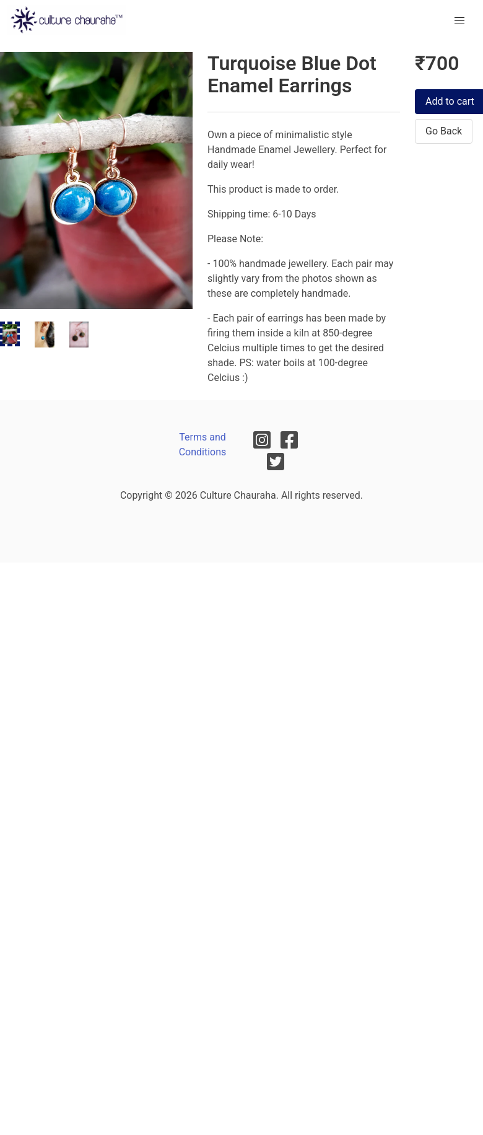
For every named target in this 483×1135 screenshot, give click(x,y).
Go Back (443, 131)
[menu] (459, 21)
